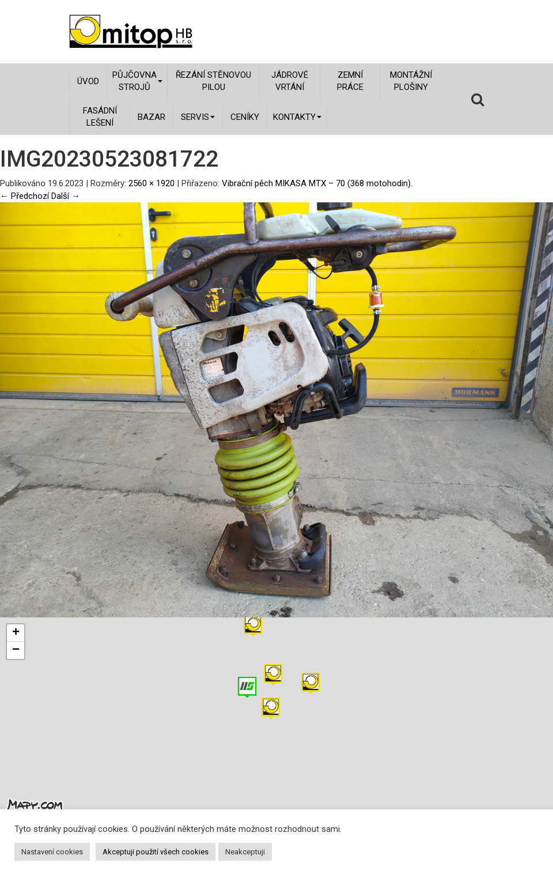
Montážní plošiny (411, 81)
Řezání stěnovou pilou (213, 81)
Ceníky (244, 117)
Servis (198, 117)
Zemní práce (350, 81)
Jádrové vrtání (289, 81)
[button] (310, 683)
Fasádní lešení (100, 116)
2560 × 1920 (151, 183)
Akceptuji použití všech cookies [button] (156, 851)
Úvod (88, 81)
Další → (65, 196)
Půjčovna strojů (137, 81)
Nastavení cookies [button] (52, 851)
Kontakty (297, 117)
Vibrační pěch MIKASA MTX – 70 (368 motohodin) (316, 183)
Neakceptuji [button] (245, 851)
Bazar (151, 117)
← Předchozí (24, 196)
